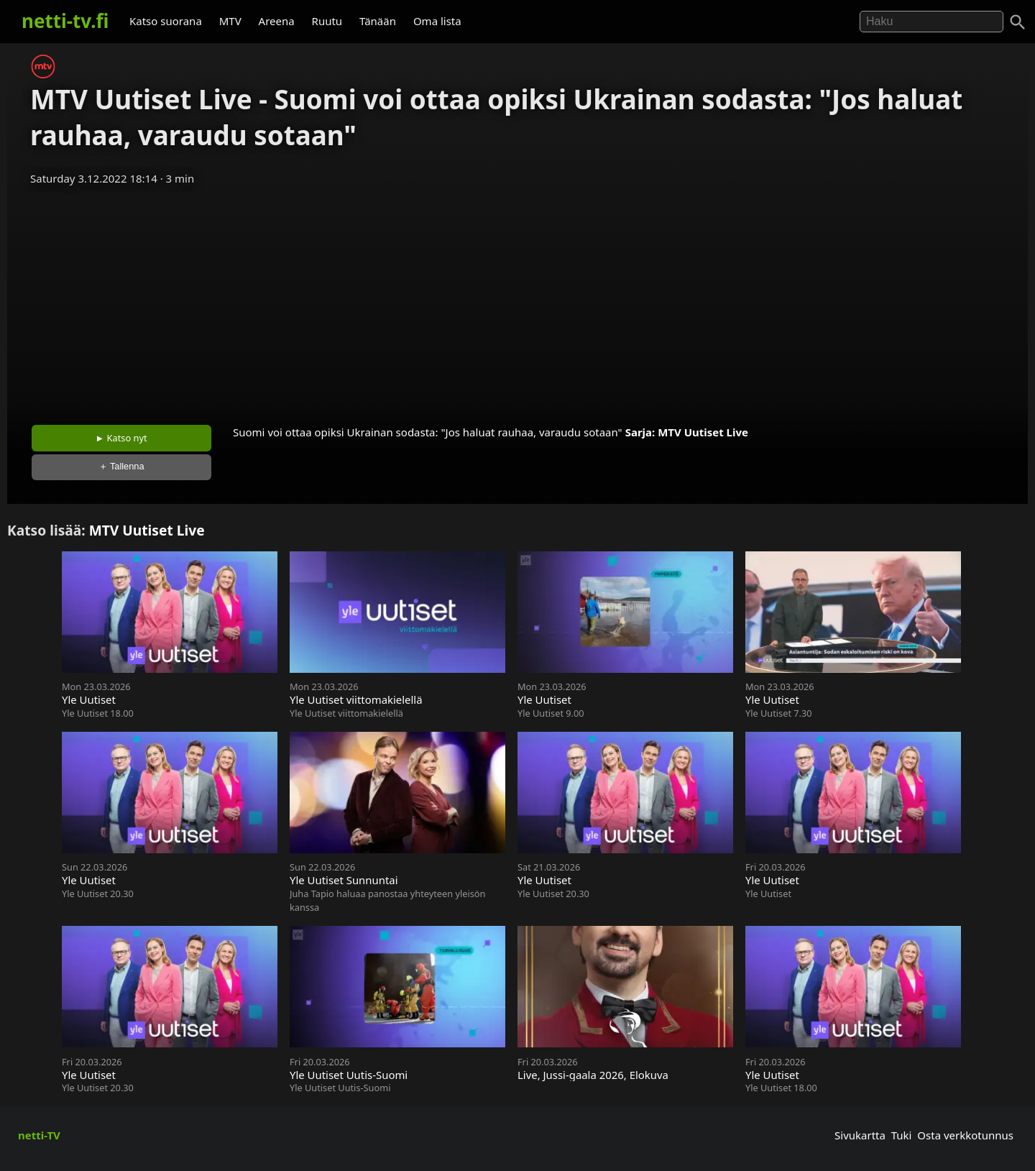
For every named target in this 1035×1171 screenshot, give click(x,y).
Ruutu (327, 21)
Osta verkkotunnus (965, 1135)
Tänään (377, 21)
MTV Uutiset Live (703, 432)
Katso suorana (165, 21)
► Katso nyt (121, 437)
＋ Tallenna (121, 466)
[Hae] (931, 21)
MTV (230, 21)
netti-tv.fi (65, 21)
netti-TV (39, 1135)
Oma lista (437, 21)
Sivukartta (860, 1135)
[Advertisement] (517, 300)
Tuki (901, 1135)
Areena (277, 21)
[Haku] (1017, 22)
